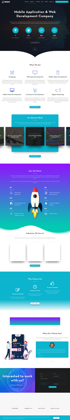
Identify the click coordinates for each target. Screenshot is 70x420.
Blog (42, 1)
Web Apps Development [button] (35, 77)
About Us (27, 1)
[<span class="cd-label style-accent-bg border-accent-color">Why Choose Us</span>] (69, 212)
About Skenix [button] (35, 303)
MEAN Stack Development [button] (12, 94)
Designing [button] (12, 77)
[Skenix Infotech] (6, 1)
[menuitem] (27, 2)
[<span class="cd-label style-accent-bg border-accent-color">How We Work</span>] (69, 209)
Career (46, 1)
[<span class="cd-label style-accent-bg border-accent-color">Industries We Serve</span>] (69, 210)
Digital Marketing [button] (58, 94)
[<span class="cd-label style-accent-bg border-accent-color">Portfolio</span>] (69, 207)
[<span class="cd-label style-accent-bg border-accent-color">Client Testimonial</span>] (69, 213)
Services (32, 1)
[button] (35, 49)
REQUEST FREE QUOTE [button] (17, 385)
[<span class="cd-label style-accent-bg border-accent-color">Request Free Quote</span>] (69, 215)
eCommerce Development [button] (35, 94)
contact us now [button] (35, 265)
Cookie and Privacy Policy (21, 418)
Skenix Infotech (41, 408)
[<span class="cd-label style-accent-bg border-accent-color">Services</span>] (69, 206)
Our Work (38, 1)
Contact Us (51, 1)
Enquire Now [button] (35, 42)
